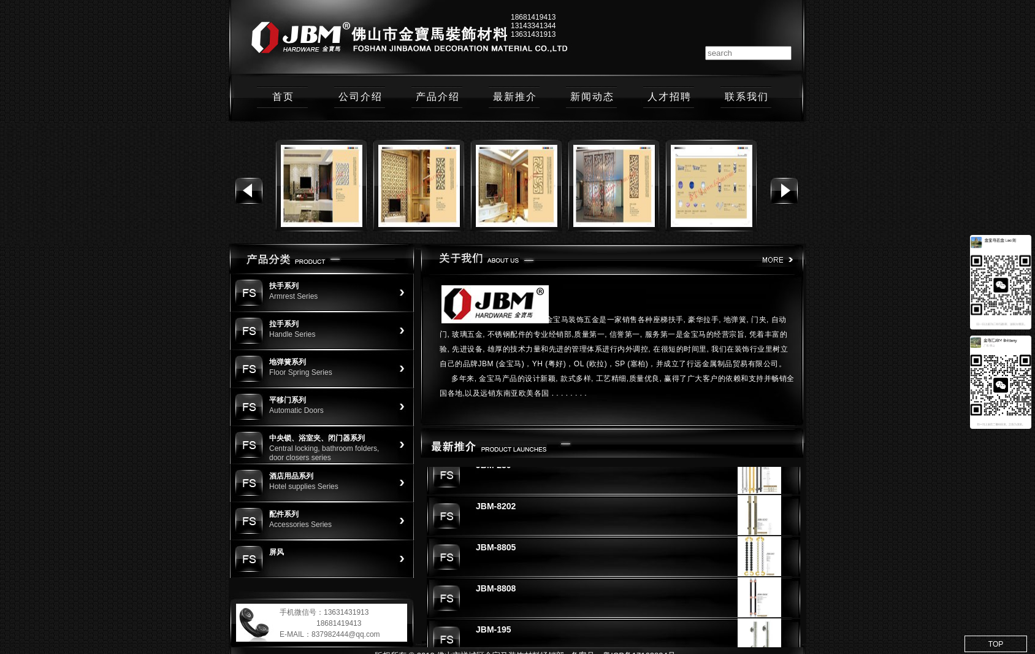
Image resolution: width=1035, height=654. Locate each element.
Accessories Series (300, 524)
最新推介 (515, 96)
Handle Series (292, 334)
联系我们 (747, 96)
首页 (283, 96)
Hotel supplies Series (303, 486)
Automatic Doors (296, 410)
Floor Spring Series (300, 372)
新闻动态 (592, 96)
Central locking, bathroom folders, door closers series (324, 453)
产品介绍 (438, 96)
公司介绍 (360, 96)
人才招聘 (669, 96)
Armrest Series (293, 296)
